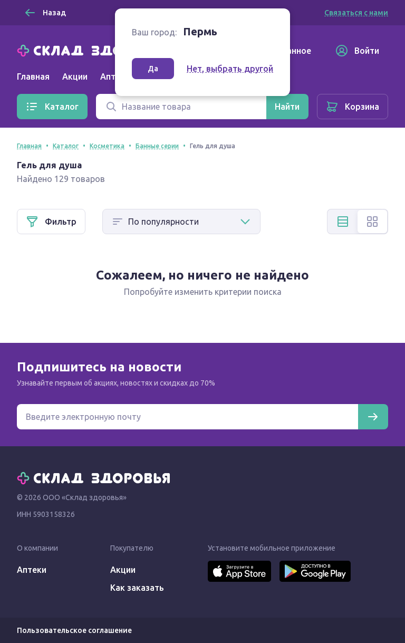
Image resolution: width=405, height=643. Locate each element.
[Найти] (287, 106)
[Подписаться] (373, 416)
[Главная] (96, 49)
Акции (75, 76)
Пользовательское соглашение (74, 630)
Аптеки (31, 569)
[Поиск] (181, 106)
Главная (33, 76)
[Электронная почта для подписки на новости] (187, 417)
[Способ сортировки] (181, 221)
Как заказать (137, 587)
